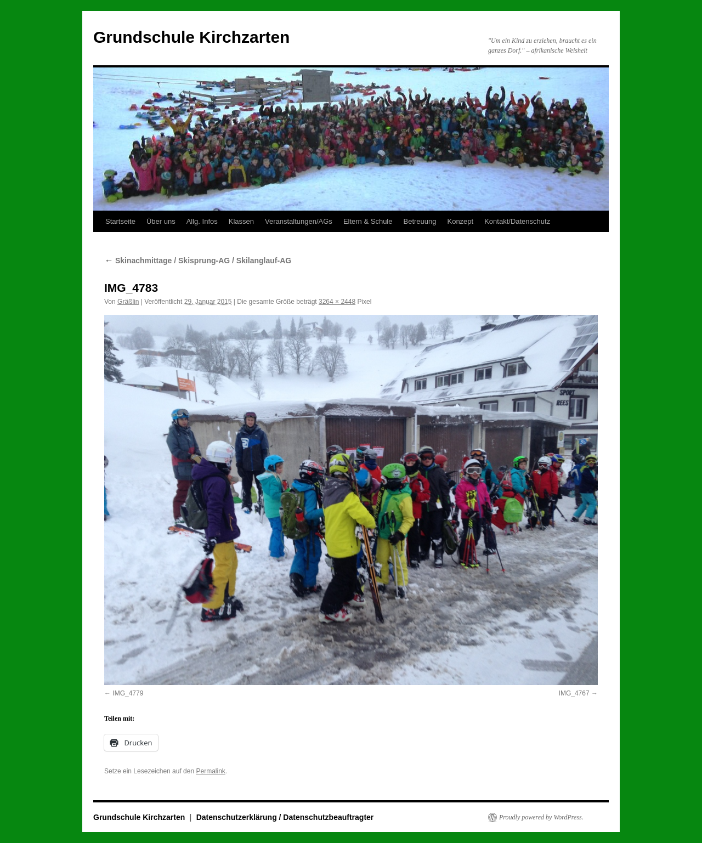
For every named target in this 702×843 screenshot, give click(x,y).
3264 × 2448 (337, 301)
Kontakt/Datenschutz (517, 221)
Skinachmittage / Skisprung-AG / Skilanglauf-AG (197, 260)
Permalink (210, 771)
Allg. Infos (202, 221)
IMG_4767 (574, 693)
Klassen (241, 221)
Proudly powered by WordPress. (541, 817)
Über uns (161, 221)
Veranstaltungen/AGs (298, 221)
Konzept (460, 221)
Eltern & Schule (368, 221)
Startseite (120, 221)
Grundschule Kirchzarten (191, 37)
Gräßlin (128, 301)
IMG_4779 (127, 693)
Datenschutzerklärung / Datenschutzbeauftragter (285, 817)
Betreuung (419, 221)
